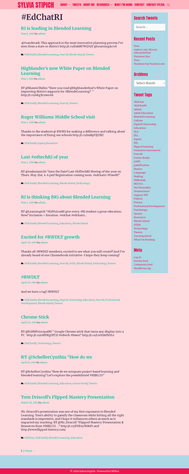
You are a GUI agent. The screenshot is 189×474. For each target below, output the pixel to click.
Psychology (140, 209)
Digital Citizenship (71, 299)
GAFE (72, 263)
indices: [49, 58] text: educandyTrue (146, 51)
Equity (41, 143)
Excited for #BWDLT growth (50, 237)
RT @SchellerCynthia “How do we (56, 357)
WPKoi (115, 471)
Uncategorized (142, 235)
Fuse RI (64, 54)
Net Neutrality (142, 187)
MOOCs (138, 183)
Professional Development (149, 206)
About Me (89, 4)
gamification (141, 165)
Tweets (76, 4)
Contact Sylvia (155, 4)
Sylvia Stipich (36, 5)
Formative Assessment (147, 150)
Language (140, 172)
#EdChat (29, 437)
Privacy (138, 202)
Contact (139, 4)
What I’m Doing (123, 4)
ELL (136, 135)
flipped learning (143, 146)
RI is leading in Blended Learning (56, 28)
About (65, 5)
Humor (138, 168)
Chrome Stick (35, 317)
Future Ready (80, 383)
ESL (136, 142)
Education (66, 223)
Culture (138, 120)
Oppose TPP (141, 195)
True (136, 45)
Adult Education (143, 113)
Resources (105, 5)
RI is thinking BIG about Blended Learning (66, 197)
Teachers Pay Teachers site (149, 63)
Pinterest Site (142, 56)
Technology (83, 183)
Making (138, 176)
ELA (136, 131)
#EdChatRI (30, 54)
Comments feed (143, 264)
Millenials (140, 180)
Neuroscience (142, 191)
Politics (138, 198)
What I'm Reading (144, 239)
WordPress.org (142, 268)
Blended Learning (48, 54)
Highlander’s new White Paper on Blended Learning (65, 71)
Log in (137, 257)
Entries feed (141, 260)
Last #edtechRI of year (44, 157)
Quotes (138, 213)
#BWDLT (30, 277)
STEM (137, 224)
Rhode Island (76, 54)
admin (138, 109)
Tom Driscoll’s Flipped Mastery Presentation (67, 397)
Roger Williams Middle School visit (58, 117)
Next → (30, 451)
